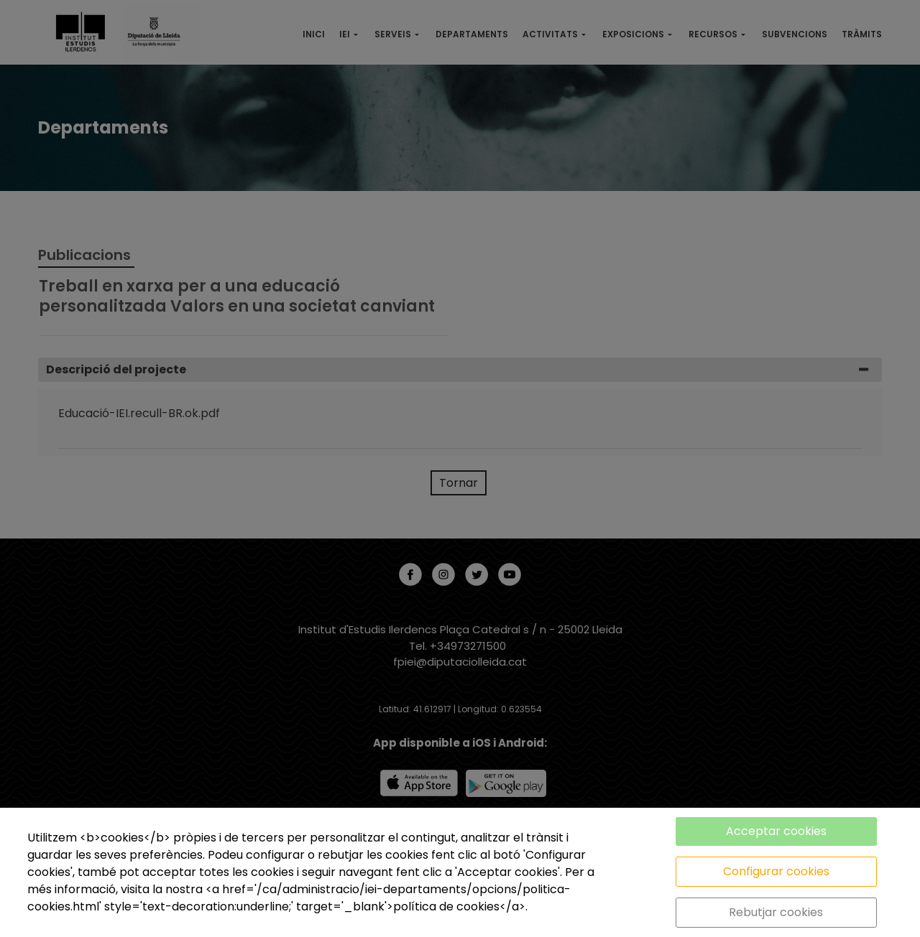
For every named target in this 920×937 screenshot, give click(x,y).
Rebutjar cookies (776, 912)
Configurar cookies (776, 871)
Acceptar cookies (776, 831)
